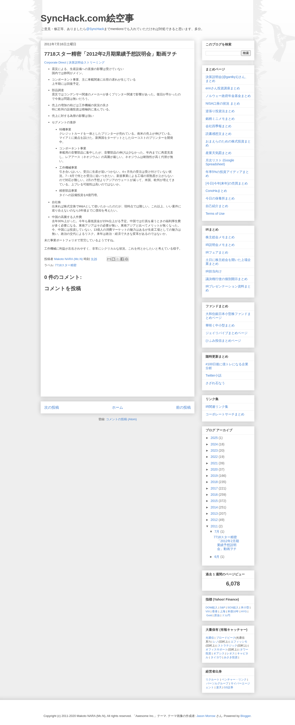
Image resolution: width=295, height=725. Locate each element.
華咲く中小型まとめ (220, 325)
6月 (217, 557)
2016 (215, 494)
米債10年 (233, 611)
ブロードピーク (226, 637)
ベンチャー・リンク (234, 679)
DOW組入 (212, 607)
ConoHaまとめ (216, 191)
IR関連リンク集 (217, 406)
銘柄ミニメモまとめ (220, 119)
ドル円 (226, 615)
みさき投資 (231, 657)
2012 (215, 520)
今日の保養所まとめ (220, 198)
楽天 (219, 687)
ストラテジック (227, 645)
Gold (209, 615)
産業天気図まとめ (218, 153)
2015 (215, 501)
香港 (215, 611)
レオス (231, 653)
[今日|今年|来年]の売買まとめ (227, 183)
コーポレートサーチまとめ (225, 414)
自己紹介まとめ (217, 206)
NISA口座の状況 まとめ (223, 103)
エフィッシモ (239, 641)
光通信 (210, 637)
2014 (215, 507)
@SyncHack (95, 29)
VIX (208, 611)
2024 (215, 444)
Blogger (245, 716)
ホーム (117, 407)
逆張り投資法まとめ (220, 111)
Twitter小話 (213, 375)
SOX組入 (233, 607)
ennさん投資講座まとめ (223, 88)
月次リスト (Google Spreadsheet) (220, 162)
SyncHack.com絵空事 (87, 18)
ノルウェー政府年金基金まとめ (228, 96)
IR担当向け (214, 271)
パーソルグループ (217, 683)
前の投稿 (183, 407)
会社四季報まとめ (218, 126)
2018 (215, 482)
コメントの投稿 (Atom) (121, 419)
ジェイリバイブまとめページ (227, 333)
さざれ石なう (215, 383)
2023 (215, 450)
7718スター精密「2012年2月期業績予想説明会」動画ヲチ (226, 542)
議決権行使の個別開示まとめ (227, 279)
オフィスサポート (217, 649)
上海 (222, 611)
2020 (215, 469)
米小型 (245, 607)
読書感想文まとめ (218, 134)
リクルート (212, 679)
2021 (215, 463)
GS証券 (228, 687)
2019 (215, 475)
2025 (215, 438)
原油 (217, 615)
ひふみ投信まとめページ (223, 340)
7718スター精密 (66, 265)
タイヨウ (216, 657)
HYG (244, 611)
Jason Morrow (206, 716)
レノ (215, 641)
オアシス (218, 653)
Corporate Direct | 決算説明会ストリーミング (74, 62)
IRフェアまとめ (217, 252)
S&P (222, 607)
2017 (215, 488)
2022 (215, 457)
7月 (217, 531)
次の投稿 (51, 407)
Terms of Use (215, 213)
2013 (215, 513)
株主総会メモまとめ (220, 237)
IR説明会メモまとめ (220, 245)
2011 (215, 526)
